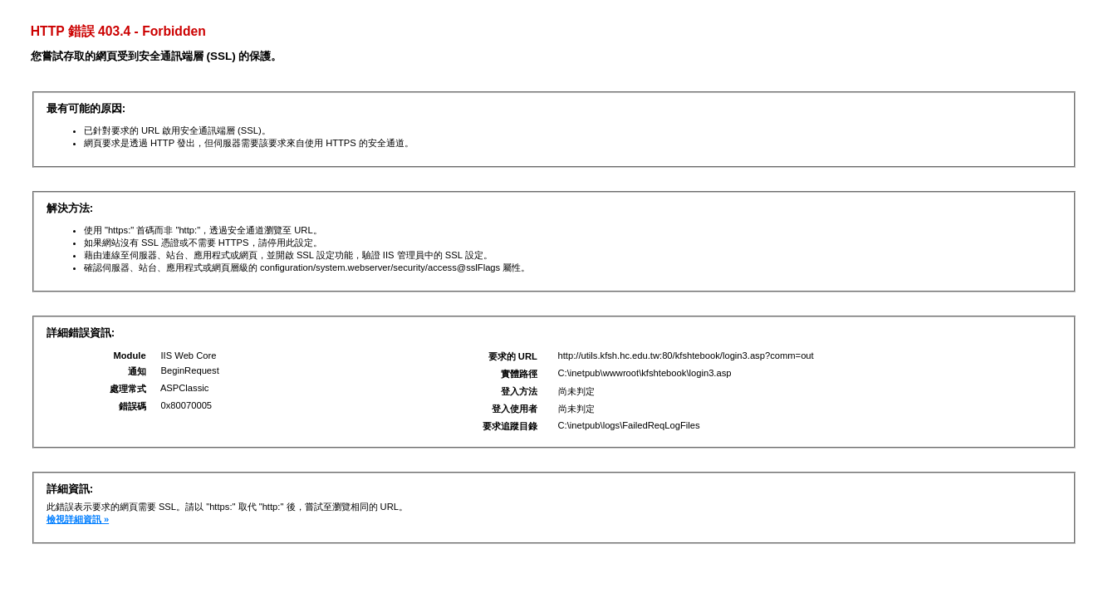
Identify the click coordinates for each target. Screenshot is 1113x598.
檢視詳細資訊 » (78, 519)
